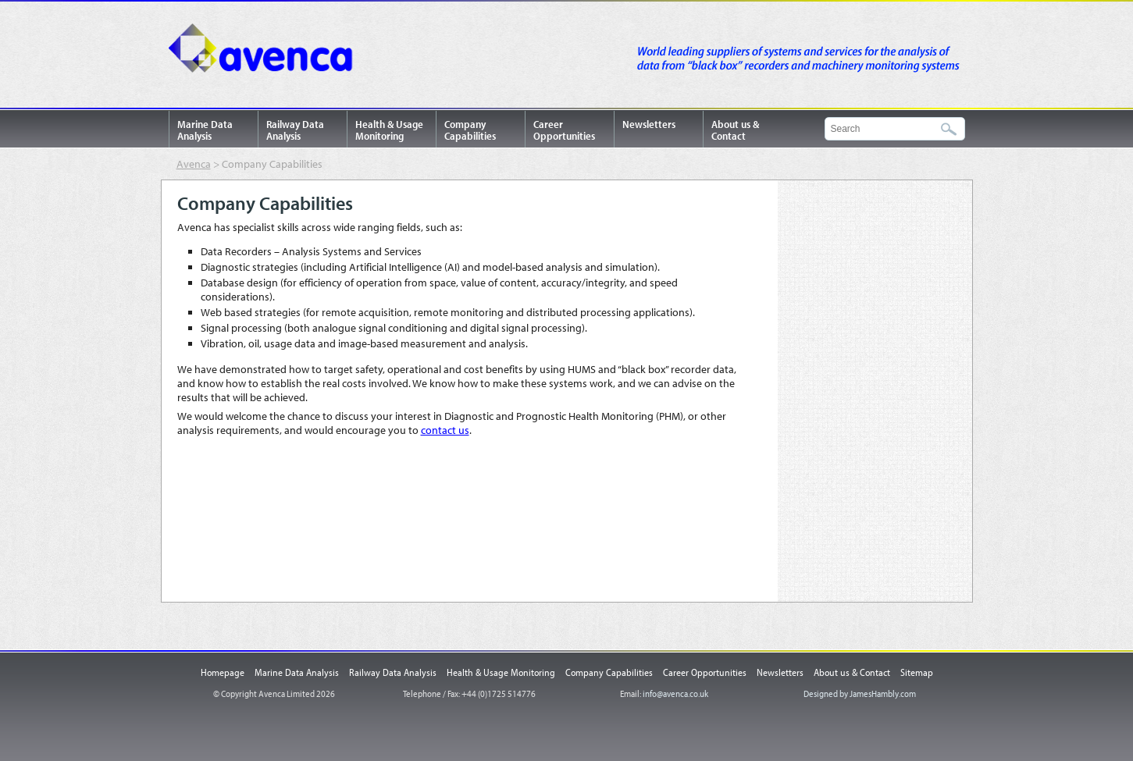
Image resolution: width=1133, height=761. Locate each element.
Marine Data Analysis (205, 130)
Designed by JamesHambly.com (859, 693)
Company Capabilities (470, 130)
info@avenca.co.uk (675, 693)
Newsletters (648, 124)
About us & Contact (735, 130)
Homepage (222, 672)
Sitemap (916, 672)
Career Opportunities (564, 130)
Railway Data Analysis (295, 130)
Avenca (266, 51)
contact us (445, 430)
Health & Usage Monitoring (389, 130)
